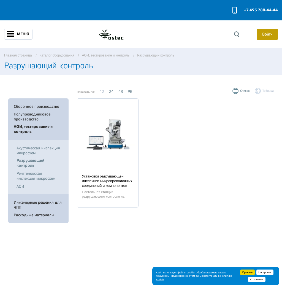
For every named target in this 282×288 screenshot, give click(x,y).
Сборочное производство (36, 106)
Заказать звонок (234, 10)
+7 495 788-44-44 (261, 10)
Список (245, 91)
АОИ (20, 186)
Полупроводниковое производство (32, 116)
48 (120, 91)
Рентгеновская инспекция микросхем (36, 176)
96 (130, 91)
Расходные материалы (34, 215)
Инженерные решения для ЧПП (38, 204)
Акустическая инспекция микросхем (38, 150)
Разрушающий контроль (30, 163)
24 (111, 91)
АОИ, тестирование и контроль (33, 129)
